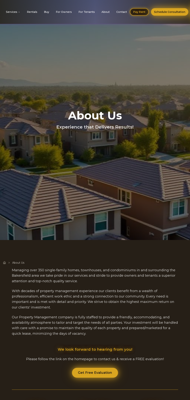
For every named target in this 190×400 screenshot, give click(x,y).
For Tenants (86, 12)
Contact (121, 12)
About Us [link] (18, 262)
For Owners (64, 12)
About (105, 12)
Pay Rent (139, 12)
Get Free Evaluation (95, 373)
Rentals (32, 12)
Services (13, 12)
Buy (46, 12)
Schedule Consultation (169, 12)
